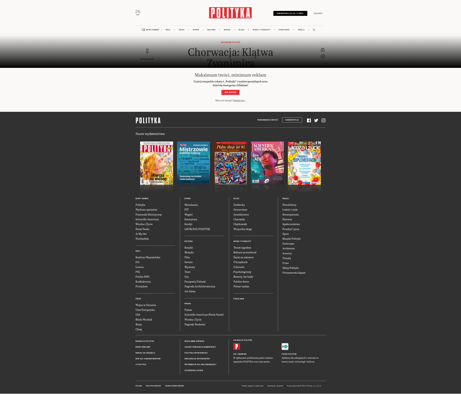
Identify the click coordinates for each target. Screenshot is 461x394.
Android (242, 354)
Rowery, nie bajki (243, 277)
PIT (186, 210)
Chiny (139, 329)
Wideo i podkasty (261, 30)
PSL (138, 272)
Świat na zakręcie (243, 257)
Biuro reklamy (143, 347)
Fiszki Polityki (289, 354)
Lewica (140, 267)
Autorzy (287, 253)
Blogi (242, 30)
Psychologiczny (242, 272)
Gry (186, 277)
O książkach (240, 262)
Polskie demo (241, 282)
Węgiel (188, 215)
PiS (137, 262)
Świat (181, 30)
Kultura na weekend (244, 253)
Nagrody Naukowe (194, 324)
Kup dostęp (230, 93)
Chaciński (239, 219)
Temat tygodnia (242, 248)
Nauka (227, 30)
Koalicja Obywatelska (148, 257)
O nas (285, 263)
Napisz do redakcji (145, 353)
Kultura (211, 30)
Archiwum (288, 249)
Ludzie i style (290, 210)
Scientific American (147, 219)
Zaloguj (318, 14)
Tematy (286, 258)
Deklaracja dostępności (197, 359)
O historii (238, 267)
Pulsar (188, 310)
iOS (235, 354)
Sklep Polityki (290, 268)
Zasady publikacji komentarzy (200, 347)
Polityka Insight (153, 386)
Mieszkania (191, 205)
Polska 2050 (142, 277)
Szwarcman (240, 210)
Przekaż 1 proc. (291, 229)
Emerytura (190, 219)
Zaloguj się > (239, 100)
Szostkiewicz (241, 215)
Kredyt (188, 224)
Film (187, 257)
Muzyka (189, 253)
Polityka (140, 205)
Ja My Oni (141, 234)
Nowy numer (152, 30)
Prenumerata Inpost (267, 120)
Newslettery (289, 205)
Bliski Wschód (144, 320)
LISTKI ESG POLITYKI (197, 229)
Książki (188, 248)
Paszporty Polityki (195, 282)
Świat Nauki (142, 229)
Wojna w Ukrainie (146, 305)
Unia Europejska (145, 310)
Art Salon (189, 291)
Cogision (251, 386)
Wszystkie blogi (242, 229)
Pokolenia (284, 30)
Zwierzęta (288, 244)
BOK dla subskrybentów (148, 359)
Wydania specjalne (146, 210)
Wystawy (189, 267)
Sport (285, 234)
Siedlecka (239, 205)
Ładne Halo (259, 386)
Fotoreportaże (290, 215)
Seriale (188, 262)
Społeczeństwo (291, 224)
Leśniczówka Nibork (174, 386)
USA (138, 315)
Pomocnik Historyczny (149, 215)
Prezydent (142, 286)
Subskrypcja (292, 120)
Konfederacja (143, 282)
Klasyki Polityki (291, 239)
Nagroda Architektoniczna (199, 286)
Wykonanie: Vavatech (275, 386)
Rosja (139, 324)
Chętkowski (240, 224)
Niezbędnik (142, 239)
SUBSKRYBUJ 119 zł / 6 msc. (290, 14)
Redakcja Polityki (145, 341)
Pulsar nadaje (241, 286)
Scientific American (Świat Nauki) (204, 315)
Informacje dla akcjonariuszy (200, 365)
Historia (287, 219)
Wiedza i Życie (144, 224)
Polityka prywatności (196, 353)
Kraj (168, 30)
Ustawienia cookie (193, 371)
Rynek (196, 30)
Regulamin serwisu (194, 341)
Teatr (187, 272)
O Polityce (141, 365)
